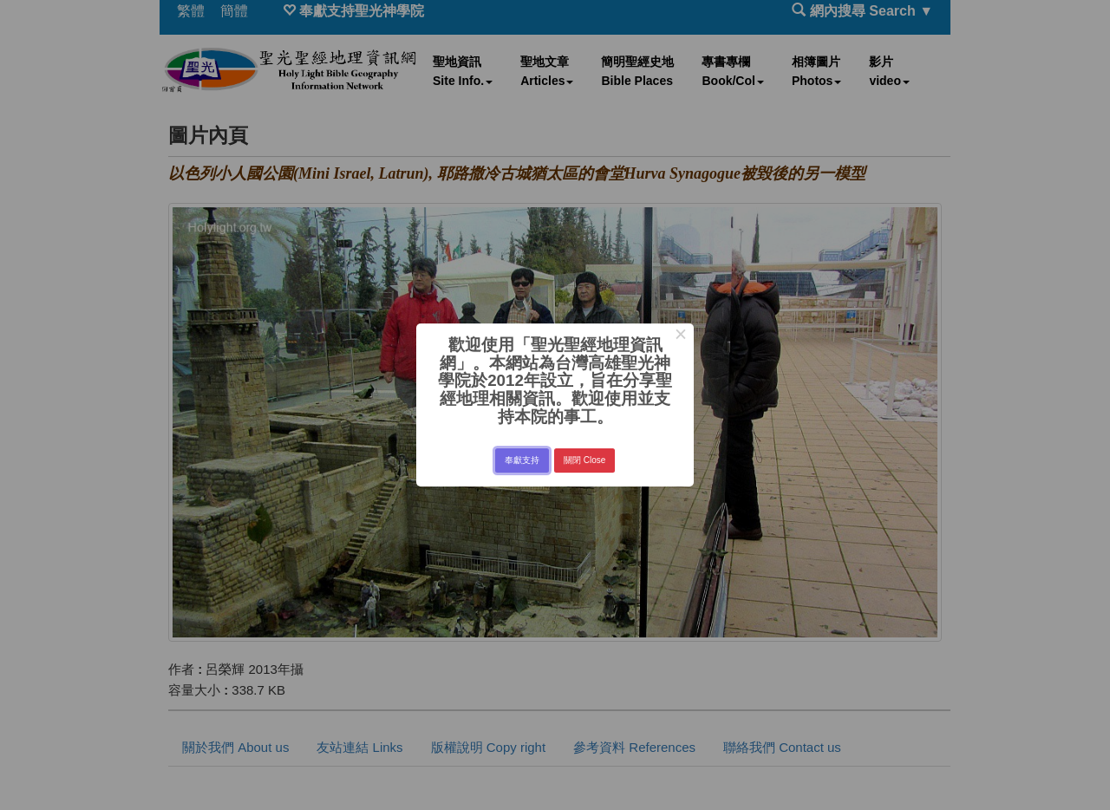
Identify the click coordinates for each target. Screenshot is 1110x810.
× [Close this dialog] (680, 336)
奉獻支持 (522, 460)
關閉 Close (584, 460)
